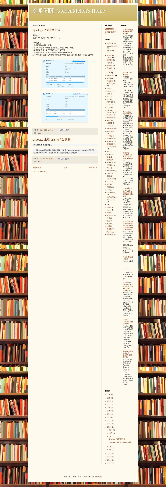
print (108, 212)
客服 (108, 221)
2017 (109, 421)
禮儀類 (109, 229)
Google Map (111, 179)
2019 (109, 414)
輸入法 (109, 232)
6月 (110, 436)
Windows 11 (111, 128)
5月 (110, 446)
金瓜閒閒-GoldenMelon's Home (69, 11)
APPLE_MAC (111, 84)
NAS (39, 133)
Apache (109, 91)
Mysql (109, 63)
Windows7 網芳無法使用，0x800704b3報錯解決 (128, 354)
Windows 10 (111, 75)
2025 (109, 395)
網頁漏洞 (110, 144)
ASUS (109, 168)
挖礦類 (109, 226)
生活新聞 (110, 139)
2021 (109, 407)
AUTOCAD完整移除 (127, 74)
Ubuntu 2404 (111, 192)
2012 (109, 460)
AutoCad (110, 120)
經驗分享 (110, 118)
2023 (109, 401)
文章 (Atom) (42, 171)
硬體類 (109, 60)
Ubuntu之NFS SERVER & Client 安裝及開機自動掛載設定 (128, 192)
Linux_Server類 (112, 46)
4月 (110, 449)
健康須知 (110, 215)
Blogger (98, 476)
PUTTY (109, 187)
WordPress (110, 115)
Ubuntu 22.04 (111, 147)
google (109, 207)
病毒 (108, 157)
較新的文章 (37, 167)
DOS (108, 176)
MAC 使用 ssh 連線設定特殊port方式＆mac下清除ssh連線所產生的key (128, 225)
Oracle (40, 162)
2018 (109, 417)
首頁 (65, 167)
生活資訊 (110, 141)
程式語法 (110, 81)
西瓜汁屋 (110, 29)
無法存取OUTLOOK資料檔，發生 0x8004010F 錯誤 (128, 157)
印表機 (109, 136)
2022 (109, 404)
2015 (109, 427)
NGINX (109, 78)
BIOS (108, 173)
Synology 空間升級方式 (46, 30)
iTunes (109, 210)
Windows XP (111, 200)
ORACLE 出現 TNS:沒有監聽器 (51, 139)
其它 (108, 99)
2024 (109, 398)
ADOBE (109, 165)
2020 (109, 411)
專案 (108, 223)
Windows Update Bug (110, 111)
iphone (109, 154)
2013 (109, 457)
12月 (111, 430)
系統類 (109, 68)
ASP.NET (110, 102)
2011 (109, 463)
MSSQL (109, 123)
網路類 (109, 65)
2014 (109, 454)
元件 (108, 218)
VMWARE (110, 197)
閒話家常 (110, 162)
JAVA (108, 181)
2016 (109, 424)
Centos (109, 105)
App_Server (111, 171)
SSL (108, 96)
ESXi (108, 94)
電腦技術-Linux (110, 56)
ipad (108, 151)
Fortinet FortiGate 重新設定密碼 (128, 322)
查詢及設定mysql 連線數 (127, 113)
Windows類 (110, 51)
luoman (85, 476)
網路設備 (110, 160)
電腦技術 (110, 43)
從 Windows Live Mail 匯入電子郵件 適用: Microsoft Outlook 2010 (128, 286)
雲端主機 (110, 234)
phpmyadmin (111, 131)
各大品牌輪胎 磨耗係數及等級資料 (128, 32)
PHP (108, 88)
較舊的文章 (93, 167)
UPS (108, 190)
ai (107, 204)
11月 (111, 433)
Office (109, 107)
